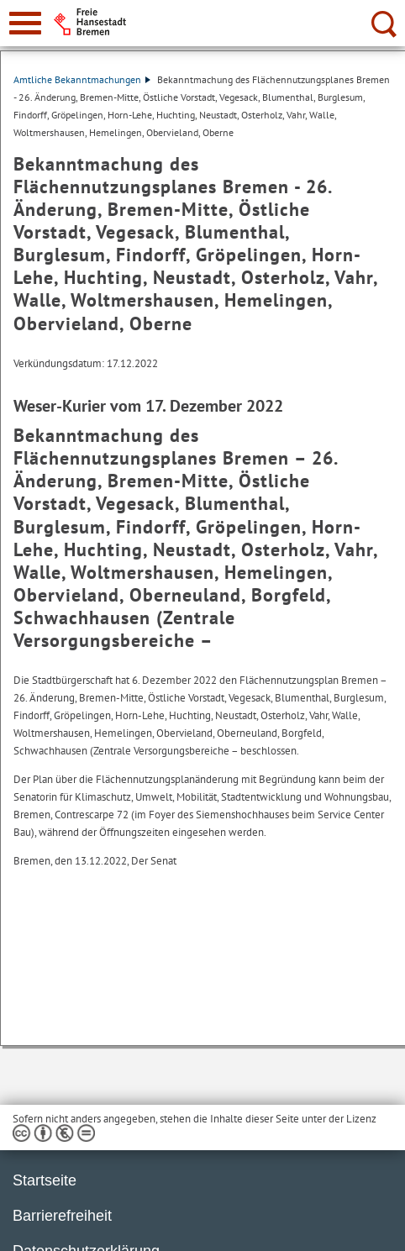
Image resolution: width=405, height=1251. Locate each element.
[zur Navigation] (25, 23)
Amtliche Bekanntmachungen (81, 79)
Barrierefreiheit (62, 1215)
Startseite (44, 1180)
